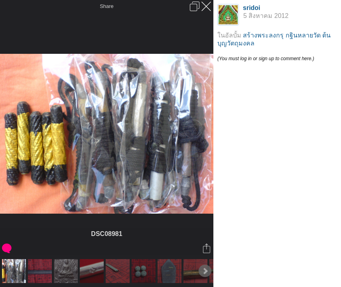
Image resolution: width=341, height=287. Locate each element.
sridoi (251, 7)
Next (205, 271)
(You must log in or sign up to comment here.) (265, 58)
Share (107, 6)
